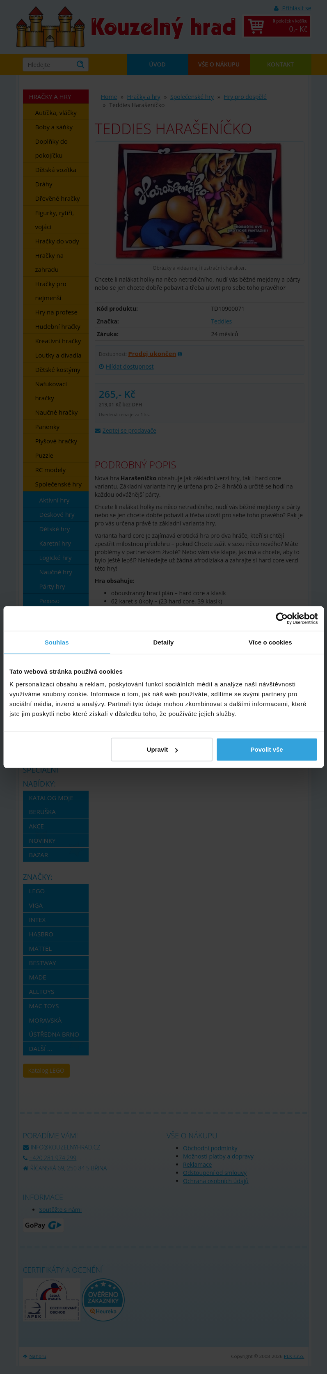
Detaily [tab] (163, 641)
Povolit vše (266, 749)
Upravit (162, 749)
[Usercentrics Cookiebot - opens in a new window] (282, 618)
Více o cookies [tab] (270, 641)
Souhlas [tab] (57, 641)
